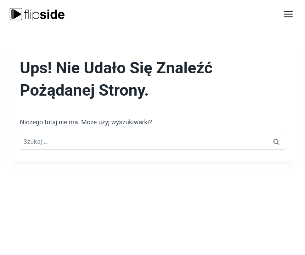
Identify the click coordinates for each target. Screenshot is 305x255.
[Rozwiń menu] (288, 14)
